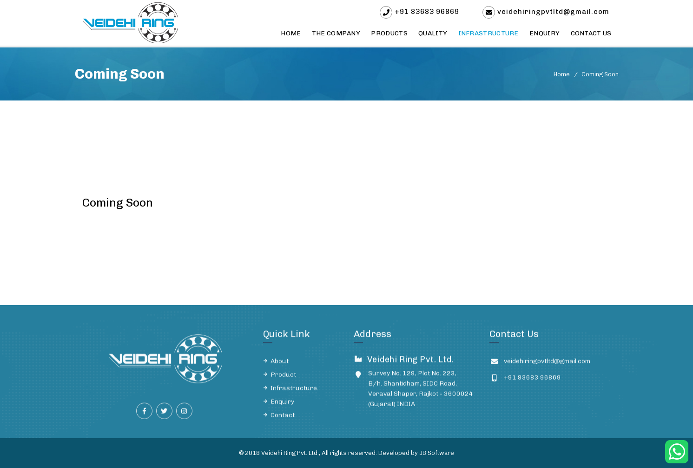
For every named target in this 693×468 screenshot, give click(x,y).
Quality (432, 33)
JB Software (436, 452)
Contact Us (591, 33)
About (280, 366)
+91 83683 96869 (427, 11)
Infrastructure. (294, 393)
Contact (283, 420)
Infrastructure (488, 33)
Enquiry (544, 33)
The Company (336, 33)
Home (291, 33)
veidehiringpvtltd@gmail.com (553, 11)
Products (389, 33)
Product (283, 379)
